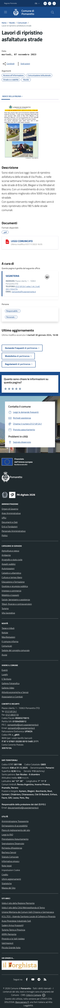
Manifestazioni (8, 637)
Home (4, 22)
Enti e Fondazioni (9, 526)
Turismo (5, 608)
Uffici (4, 517)
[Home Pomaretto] (28, 12)
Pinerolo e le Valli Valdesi (13, 938)
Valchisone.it (7, 943)
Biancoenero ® (22, 1002)
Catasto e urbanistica (11, 573)
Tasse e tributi (8, 628)
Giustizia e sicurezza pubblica (15, 586)
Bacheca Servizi (9, 852)
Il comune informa (10, 641)
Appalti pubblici (9, 564)
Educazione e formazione (13, 581)
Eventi (5, 670)
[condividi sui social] (8, 64)
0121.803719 (12, 714)
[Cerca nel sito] (52, 12)
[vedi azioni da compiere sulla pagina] (23, 64)
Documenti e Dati (10, 522)
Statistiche (7, 883)
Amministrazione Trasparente (15, 821)
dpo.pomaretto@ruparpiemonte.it (23, 807)
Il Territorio (6, 679)
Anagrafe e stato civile (12, 559)
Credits (5, 874)
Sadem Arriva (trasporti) (12, 925)
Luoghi (5, 674)
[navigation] (5, 12)
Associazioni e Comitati (12, 696)
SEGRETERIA (12, 276)
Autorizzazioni (8, 568)
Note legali (7, 865)
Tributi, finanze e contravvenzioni (17, 604)
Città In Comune (33, 995)
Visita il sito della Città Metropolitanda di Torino (23, 907)
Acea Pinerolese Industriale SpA (16, 921)
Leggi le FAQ (7, 834)
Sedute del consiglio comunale (16, 650)
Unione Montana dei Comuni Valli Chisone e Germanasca (28, 912)
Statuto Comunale (10, 856)
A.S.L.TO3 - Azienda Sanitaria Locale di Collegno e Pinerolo (28, 916)
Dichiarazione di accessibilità (14, 825)
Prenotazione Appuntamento (15, 839)
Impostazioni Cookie (11, 870)
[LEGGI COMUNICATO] (7, 241)
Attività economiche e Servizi (15, 692)
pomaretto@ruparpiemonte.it (24, 291)
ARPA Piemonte (9, 934)
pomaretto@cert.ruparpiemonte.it (23, 724)
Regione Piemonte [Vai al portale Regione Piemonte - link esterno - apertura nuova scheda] (10, 3)
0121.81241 (11, 711)
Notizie (5, 632)
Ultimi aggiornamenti (11, 879)
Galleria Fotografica (10, 683)
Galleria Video (8, 687)
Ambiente (6, 555)
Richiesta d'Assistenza (12, 848)
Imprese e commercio (11, 590)
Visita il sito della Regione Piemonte (18, 903)
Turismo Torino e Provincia (13, 929)
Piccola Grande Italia (11, 947)
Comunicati (22, 22)
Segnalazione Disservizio (13, 843)
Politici (5, 535)
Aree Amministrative (11, 513)
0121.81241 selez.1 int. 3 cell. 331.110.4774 (23, 288)
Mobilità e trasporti (10, 595)
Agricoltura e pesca (10, 550)
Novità (12, 22)
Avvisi (4, 654)
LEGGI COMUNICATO (22, 241)
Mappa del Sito (8, 888)
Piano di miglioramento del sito (16, 830)
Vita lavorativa (8, 613)
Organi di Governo (10, 508)
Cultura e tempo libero (12, 577)
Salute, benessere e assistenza (16, 599)
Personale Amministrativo (13, 531)
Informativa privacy (10, 861)
